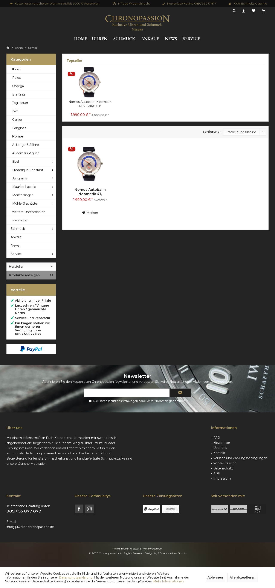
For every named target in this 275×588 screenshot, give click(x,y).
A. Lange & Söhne (25, 145)
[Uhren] (99, 39)
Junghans (19, 178)
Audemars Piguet (25, 153)
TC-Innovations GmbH (172, 553)
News (15, 245)
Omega (18, 86)
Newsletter (221, 443)
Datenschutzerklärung (76, 577)
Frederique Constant (27, 170)
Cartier (17, 120)
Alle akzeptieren (242, 577)
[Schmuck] (124, 39)
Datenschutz (223, 468)
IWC (15, 111)
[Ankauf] (150, 39)
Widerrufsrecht (224, 463)
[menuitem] (263, 11)
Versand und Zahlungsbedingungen (240, 458)
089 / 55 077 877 (23, 511)
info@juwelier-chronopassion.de (30, 527)
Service (16, 254)
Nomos (18, 136)
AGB (216, 473)
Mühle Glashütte (24, 203)
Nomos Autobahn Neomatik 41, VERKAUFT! (90, 104)
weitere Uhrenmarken (28, 212)
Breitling (18, 94)
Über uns (220, 448)
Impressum (222, 478)
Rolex (16, 78)
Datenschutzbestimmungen (118, 401)
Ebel (15, 162)
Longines (19, 128)
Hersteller (16, 267)
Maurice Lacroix (24, 187)
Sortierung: (211, 132)
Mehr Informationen (168, 581)
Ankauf (16, 237)
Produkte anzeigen (31, 275)
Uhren (16, 69)
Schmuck (18, 229)
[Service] (191, 39)
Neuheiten (20, 220)
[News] (171, 39)
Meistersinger (22, 195)
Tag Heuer (20, 103)
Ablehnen (215, 577)
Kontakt (219, 453)
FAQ (216, 438)
